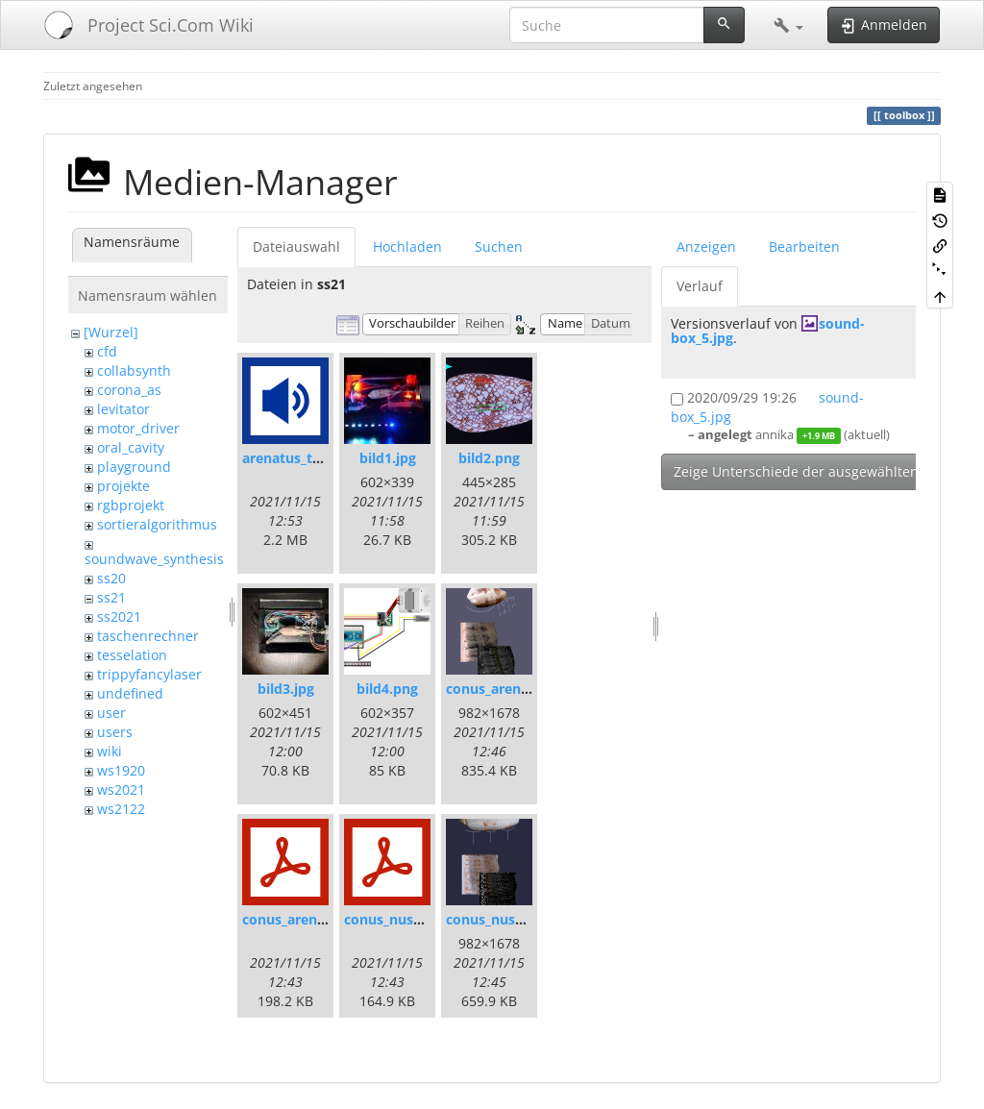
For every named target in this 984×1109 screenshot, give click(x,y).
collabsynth (134, 370)
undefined (130, 693)
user (111, 712)
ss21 (111, 597)
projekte (123, 486)
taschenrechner (148, 636)
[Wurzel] (111, 332)
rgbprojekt (130, 505)
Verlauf (699, 286)
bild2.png (489, 458)
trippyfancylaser (149, 674)
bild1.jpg (387, 458)
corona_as (129, 390)
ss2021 (119, 616)
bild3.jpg (286, 688)
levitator (123, 409)
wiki (109, 751)
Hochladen (407, 246)
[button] (788, 25)
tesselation (132, 655)
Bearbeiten (804, 246)
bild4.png (387, 688)
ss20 (111, 578)
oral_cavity (130, 447)
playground (134, 466)
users (115, 732)
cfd (107, 351)
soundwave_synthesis (154, 559)
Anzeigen (706, 246)
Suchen (499, 246)
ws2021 (121, 789)
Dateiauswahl (296, 246)
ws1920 (121, 770)
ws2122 (121, 809)
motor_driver (138, 428)
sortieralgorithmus (157, 524)
